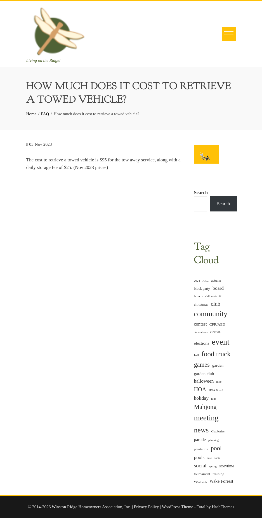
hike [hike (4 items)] (218, 381)
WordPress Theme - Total (184, 506)
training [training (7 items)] (219, 474)
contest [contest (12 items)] (200, 324)
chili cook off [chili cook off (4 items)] (213, 296)
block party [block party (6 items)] (202, 289)
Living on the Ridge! (43, 60)
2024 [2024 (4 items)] (197, 280)
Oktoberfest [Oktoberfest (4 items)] (218, 431)
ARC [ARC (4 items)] (205, 280)
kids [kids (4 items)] (213, 398)
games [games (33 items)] (201, 364)
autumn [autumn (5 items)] (216, 280)
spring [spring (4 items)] (213, 466)
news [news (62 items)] (201, 430)
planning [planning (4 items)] (213, 440)
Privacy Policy (146, 506)
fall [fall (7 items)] (196, 355)
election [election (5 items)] (215, 332)
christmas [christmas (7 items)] (201, 304)
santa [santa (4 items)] (217, 458)
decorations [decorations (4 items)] (200, 332)
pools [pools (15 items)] (199, 457)
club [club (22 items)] (215, 304)
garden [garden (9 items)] (217, 365)
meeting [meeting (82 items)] (206, 418)
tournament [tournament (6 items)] (202, 474)
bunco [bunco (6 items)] (198, 296)
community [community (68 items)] (210, 314)
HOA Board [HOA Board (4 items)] (216, 390)
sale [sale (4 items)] (209, 458)
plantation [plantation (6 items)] (201, 449)
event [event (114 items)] (221, 341)
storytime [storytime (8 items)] (226, 466)
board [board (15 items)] (218, 288)
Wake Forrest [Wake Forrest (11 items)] (221, 481)
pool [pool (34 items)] (216, 448)
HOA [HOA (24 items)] (200, 389)
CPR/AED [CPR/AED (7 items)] (217, 324)
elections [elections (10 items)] (201, 343)
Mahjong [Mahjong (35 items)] (205, 406)
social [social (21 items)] (200, 465)
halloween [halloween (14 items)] (204, 381)
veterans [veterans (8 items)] (200, 481)
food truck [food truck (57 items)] (216, 354)
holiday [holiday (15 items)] (201, 398)
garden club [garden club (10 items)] (204, 373)
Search (201, 192)
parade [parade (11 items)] (200, 439)
